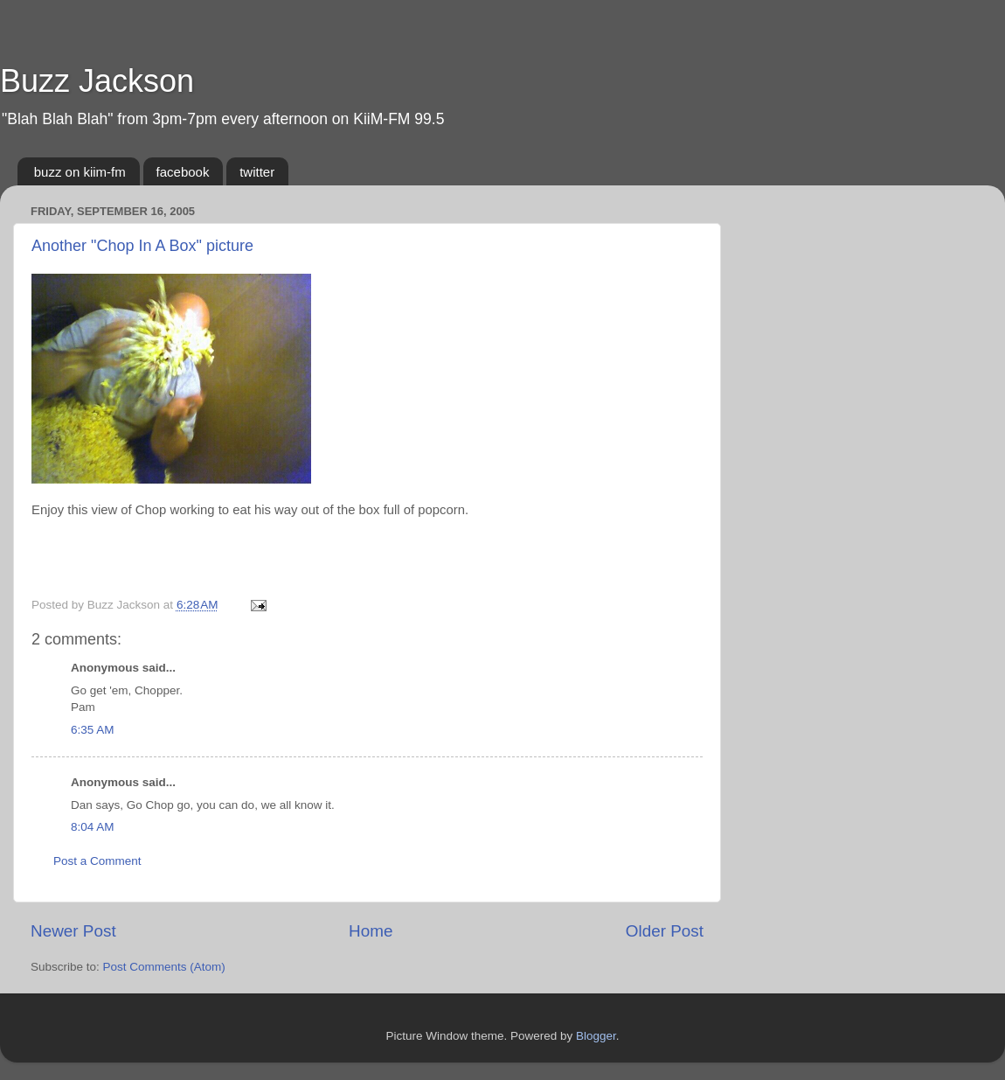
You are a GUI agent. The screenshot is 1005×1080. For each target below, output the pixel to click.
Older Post (665, 931)
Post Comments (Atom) (164, 966)
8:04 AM (92, 826)
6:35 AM (92, 729)
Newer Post (73, 931)
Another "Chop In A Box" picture (142, 245)
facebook (183, 171)
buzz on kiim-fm (80, 171)
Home (370, 931)
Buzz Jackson (97, 81)
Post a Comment (97, 860)
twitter (256, 171)
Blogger (596, 1035)
